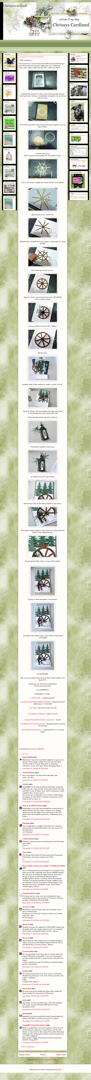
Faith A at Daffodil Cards (32, 806)
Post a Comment (27, 1047)
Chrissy (79, 56)
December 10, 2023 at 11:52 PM (35, 920)
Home (43, 1054)
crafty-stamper (28, 839)
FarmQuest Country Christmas (32, 724)
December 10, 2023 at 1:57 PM (35, 889)
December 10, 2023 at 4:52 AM (35, 834)
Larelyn (25, 971)
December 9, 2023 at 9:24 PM (35, 768)
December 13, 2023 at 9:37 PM (35, 996)
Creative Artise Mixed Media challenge (36, 702)
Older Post (61, 1054)
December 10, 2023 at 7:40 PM (35, 903)
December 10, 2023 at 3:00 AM (36, 819)
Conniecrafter (27, 951)
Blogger (58, 1069)
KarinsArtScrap (28, 773)
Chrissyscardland (15, 6)
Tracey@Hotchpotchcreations (34, 1025)
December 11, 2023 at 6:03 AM (35, 934)
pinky (24, 1000)
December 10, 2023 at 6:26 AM (35, 862)
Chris (24, 852)
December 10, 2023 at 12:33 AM (36, 801)
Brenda (25, 1013)
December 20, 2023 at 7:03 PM (35, 1021)
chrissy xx (26, 907)
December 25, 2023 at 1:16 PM (35, 1042)
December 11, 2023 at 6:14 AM (35, 947)
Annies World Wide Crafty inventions (39, 720)
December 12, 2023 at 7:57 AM (35, 967)
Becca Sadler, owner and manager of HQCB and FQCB (43, 866)
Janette (25, 784)
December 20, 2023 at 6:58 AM (36, 1009)
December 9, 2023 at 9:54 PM (35, 780)
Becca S (25, 924)
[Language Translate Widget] (78, 128)
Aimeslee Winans (29, 893)
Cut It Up (32, 708)
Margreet (26, 823)
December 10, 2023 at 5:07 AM (35, 848)
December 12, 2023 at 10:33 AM (36, 984)
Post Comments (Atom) (48, 1060)
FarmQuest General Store (32, 730)
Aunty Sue (26, 988)
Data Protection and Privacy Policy (78, 197)
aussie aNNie (27, 757)
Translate (79, 129)
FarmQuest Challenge (36, 714)
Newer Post (24, 1054)
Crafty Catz (35, 698)
